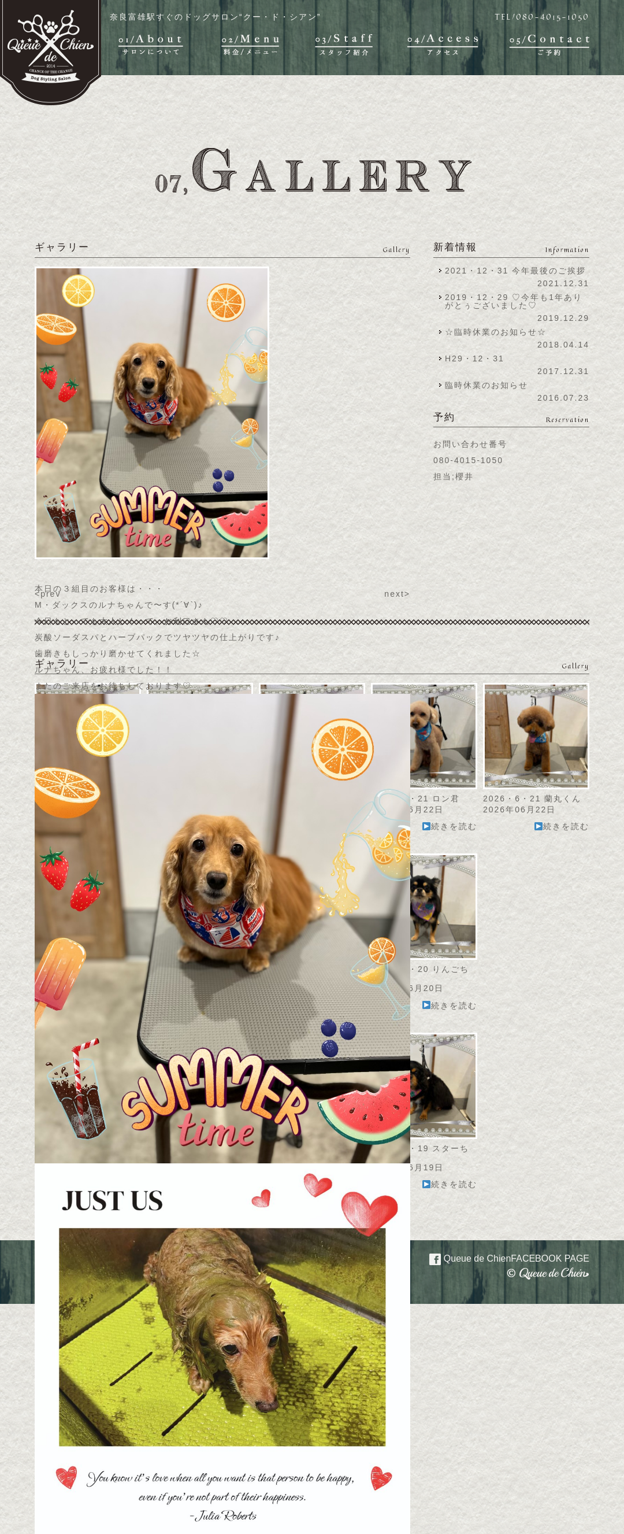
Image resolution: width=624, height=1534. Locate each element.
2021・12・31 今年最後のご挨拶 (515, 270)
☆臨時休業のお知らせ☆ (496, 332)
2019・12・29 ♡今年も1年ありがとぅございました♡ (513, 301)
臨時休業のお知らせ (486, 385)
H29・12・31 (478, 358)
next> (397, 593)
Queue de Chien (502, 1257)
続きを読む (449, 826)
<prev (48, 593)
